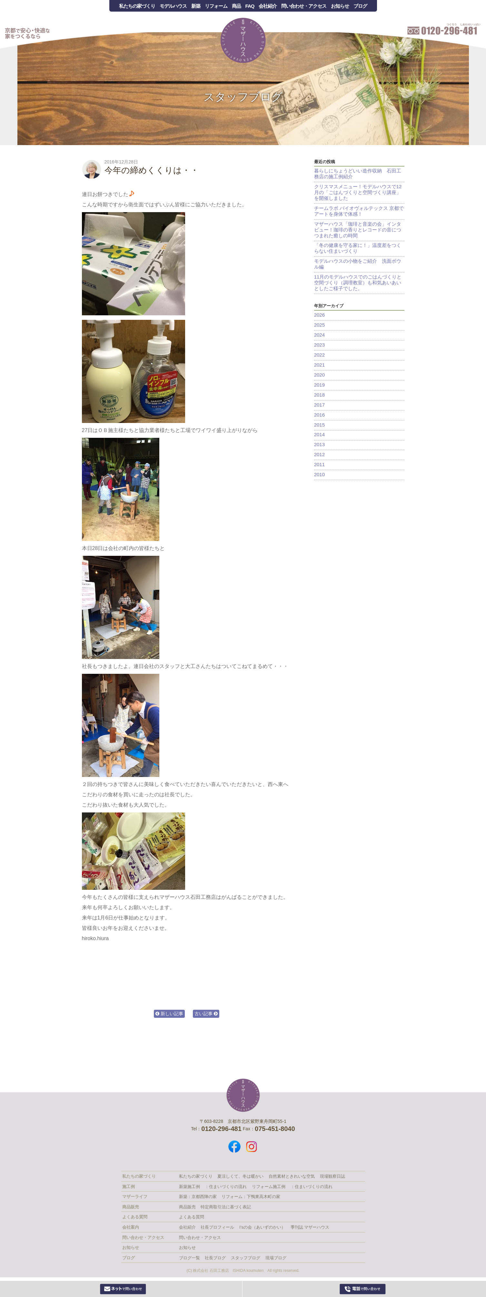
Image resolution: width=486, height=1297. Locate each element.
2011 (319, 465)
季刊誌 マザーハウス (310, 1227)
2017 (319, 405)
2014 (319, 435)
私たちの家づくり (137, 6)
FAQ (249, 6)
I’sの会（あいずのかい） (262, 1227)
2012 (319, 455)
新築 (195, 6)
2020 (319, 375)
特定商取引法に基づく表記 (226, 1206)
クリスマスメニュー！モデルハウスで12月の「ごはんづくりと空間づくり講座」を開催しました (358, 192)
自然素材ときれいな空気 (292, 1176)
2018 (319, 395)
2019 (319, 385)
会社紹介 (268, 6)
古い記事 (206, 1013)
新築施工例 (189, 1186)
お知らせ (340, 6)
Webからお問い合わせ (123, 1289)
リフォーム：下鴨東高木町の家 (251, 1196)
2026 (319, 315)
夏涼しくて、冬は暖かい (240, 1176)
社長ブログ (215, 1257)
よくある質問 (191, 1216)
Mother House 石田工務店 (243, 40)
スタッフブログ (243, 97)
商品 (236, 6)
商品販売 (187, 1206)
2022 (319, 355)
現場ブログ (275, 1257)
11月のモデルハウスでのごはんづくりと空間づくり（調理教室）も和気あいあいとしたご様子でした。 (358, 282)
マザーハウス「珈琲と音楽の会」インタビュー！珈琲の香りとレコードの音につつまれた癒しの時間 (357, 229)
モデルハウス (173, 6)
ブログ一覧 (189, 1257)
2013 (319, 445)
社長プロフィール (217, 1227)
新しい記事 (169, 1013)
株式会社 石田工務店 (243, 1095)
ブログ (360, 6)
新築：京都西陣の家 (198, 1196)
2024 (319, 335)
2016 (319, 415)
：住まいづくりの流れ (226, 1186)
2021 (319, 365)
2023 (319, 345)
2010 (319, 475)
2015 (319, 425)
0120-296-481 (363, 1289)
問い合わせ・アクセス (303, 6)
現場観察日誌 (332, 1176)
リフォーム (216, 6)
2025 (319, 325)
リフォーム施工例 (268, 1186)
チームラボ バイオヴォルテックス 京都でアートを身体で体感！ (359, 211)
